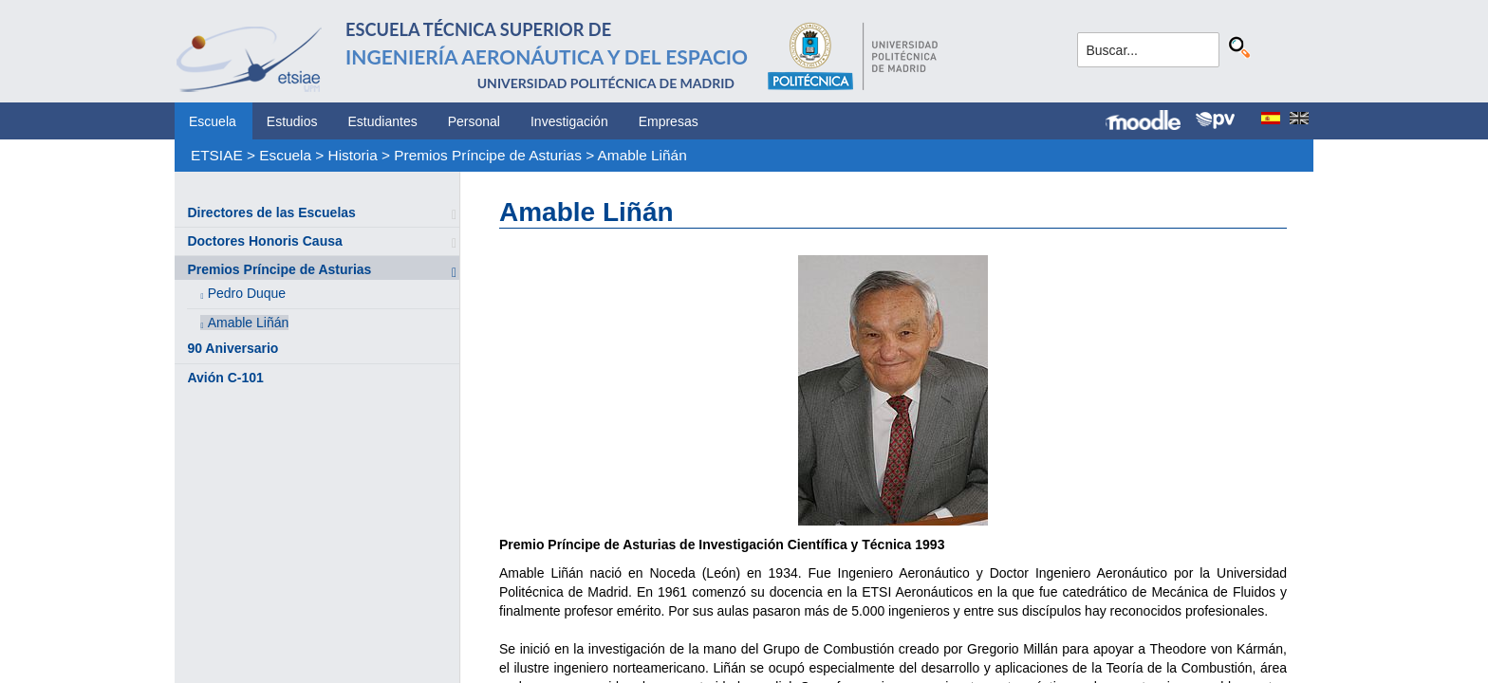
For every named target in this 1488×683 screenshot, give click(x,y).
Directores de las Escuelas (271, 212)
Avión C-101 (225, 377)
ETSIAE (217, 155)
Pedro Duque (247, 293)
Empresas (668, 121)
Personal (474, 121)
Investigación (569, 121)
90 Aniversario (232, 348)
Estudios (292, 121)
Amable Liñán (642, 155)
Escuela (212, 121)
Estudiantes (383, 121)
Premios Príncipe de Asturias (488, 155)
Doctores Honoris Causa (264, 241)
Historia (353, 155)
